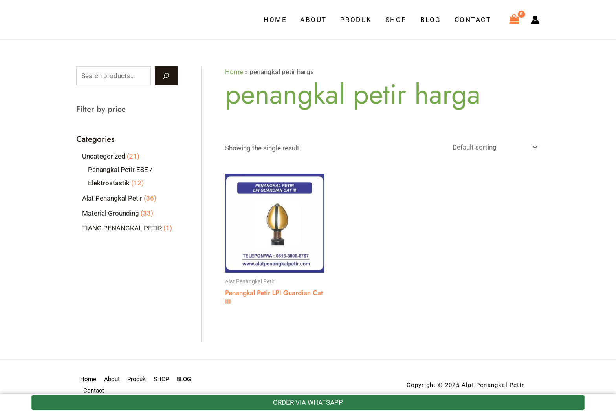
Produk (356, 20)
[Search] (166, 75)
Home (275, 20)
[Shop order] (493, 147)
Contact (473, 20)
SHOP (396, 20)
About (313, 20)
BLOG (430, 20)
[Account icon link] (535, 19)
